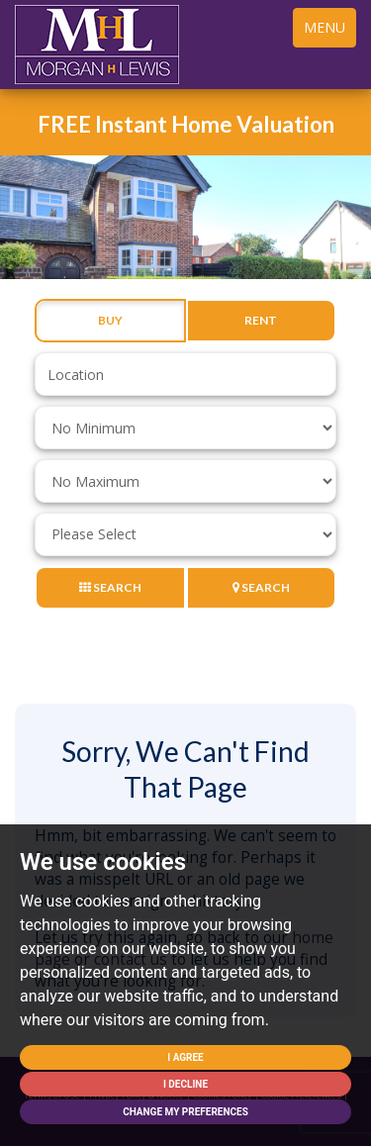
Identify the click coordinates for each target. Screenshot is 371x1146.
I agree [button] (185, 1057)
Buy (110, 321)
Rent (260, 321)
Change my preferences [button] (185, 1111)
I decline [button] (185, 1084)
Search (110, 587)
